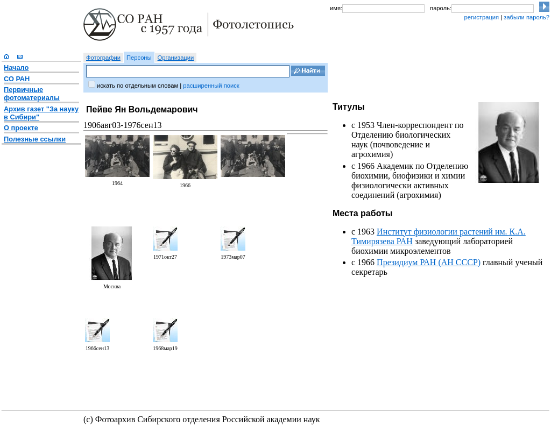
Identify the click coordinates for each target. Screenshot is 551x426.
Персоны (139, 57)
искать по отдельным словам (137, 85)
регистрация (481, 17)
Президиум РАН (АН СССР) (429, 262)
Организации (176, 57)
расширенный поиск (211, 85)
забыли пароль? (526, 17)
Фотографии (103, 57)
